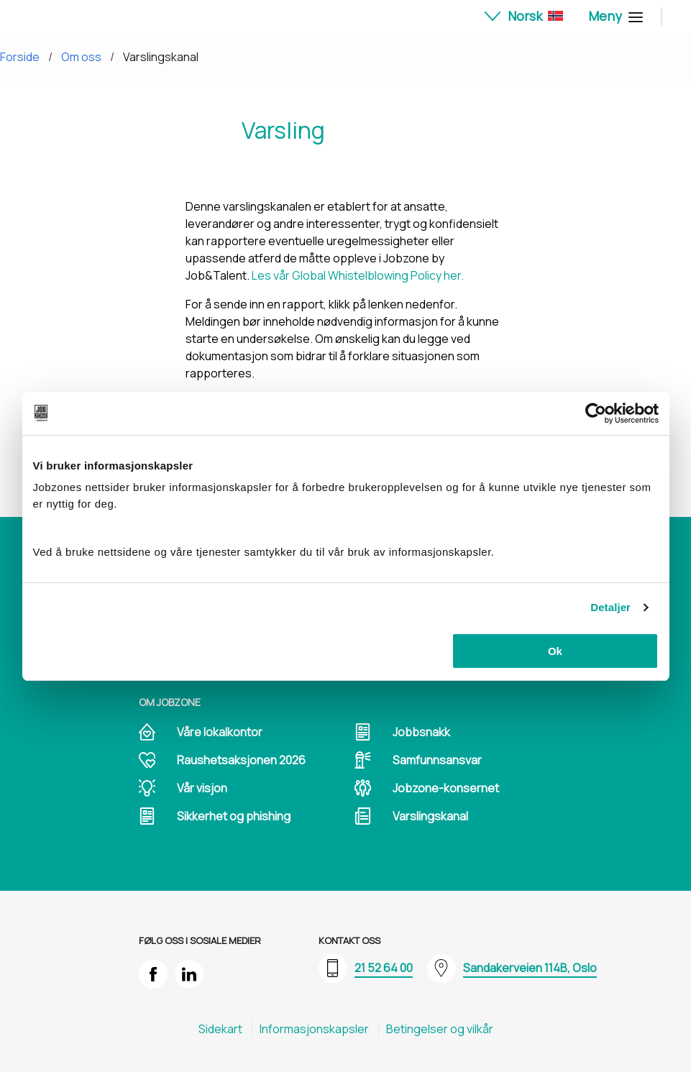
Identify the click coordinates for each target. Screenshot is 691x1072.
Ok (555, 651)
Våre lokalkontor (219, 732)
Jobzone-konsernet (446, 788)
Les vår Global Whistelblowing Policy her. (358, 275)
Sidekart (220, 1029)
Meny (613, 15)
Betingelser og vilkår (439, 1029)
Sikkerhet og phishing (233, 816)
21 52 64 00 (383, 968)
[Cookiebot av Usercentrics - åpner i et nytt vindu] (596, 413)
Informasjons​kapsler (314, 1029)
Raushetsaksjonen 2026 (241, 760)
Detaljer (610, 607)
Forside (20, 57)
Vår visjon (202, 788)
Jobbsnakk (421, 732)
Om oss (81, 57)
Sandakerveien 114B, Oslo (530, 968)
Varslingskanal (160, 57)
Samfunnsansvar (437, 760)
